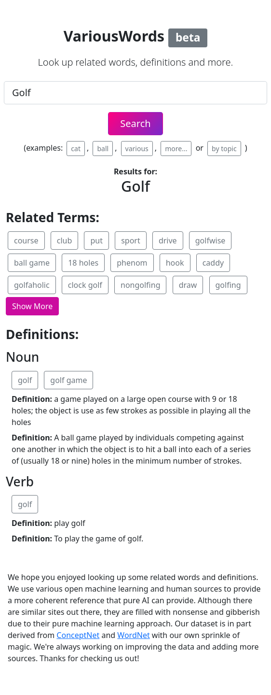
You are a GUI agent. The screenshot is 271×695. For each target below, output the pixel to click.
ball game (32, 262)
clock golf (85, 285)
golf (25, 380)
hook (175, 262)
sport (130, 240)
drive (168, 240)
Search (135, 123)
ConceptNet (77, 635)
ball (102, 148)
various (137, 148)
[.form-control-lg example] (135, 92)
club (64, 240)
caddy (213, 262)
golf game (68, 380)
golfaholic (32, 285)
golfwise (210, 240)
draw (188, 285)
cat (76, 148)
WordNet (133, 635)
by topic (224, 148)
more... (176, 148)
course (26, 240)
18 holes (83, 262)
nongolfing (140, 285)
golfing (228, 285)
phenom (132, 262)
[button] (32, 306)
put (96, 240)
